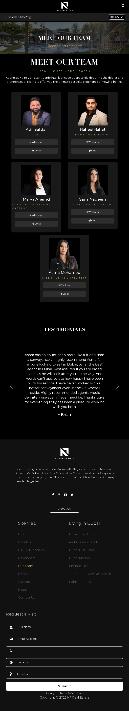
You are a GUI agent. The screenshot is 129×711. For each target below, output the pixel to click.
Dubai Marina (79, 558)
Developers (26, 558)
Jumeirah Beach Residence (90, 574)
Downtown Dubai (82, 534)
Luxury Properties (31, 550)
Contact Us (26, 597)
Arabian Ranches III (84, 542)
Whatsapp (36, 142)
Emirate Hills (78, 566)
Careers (24, 582)
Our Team (25, 566)
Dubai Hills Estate (82, 550)
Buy (21, 534)
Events (23, 574)
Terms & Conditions (71, 693)
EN (114, 17)
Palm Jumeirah (80, 582)
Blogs (22, 590)
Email (36, 150)
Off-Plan (24, 542)
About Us (64, 508)
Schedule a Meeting (17, 17)
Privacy (50, 693)
